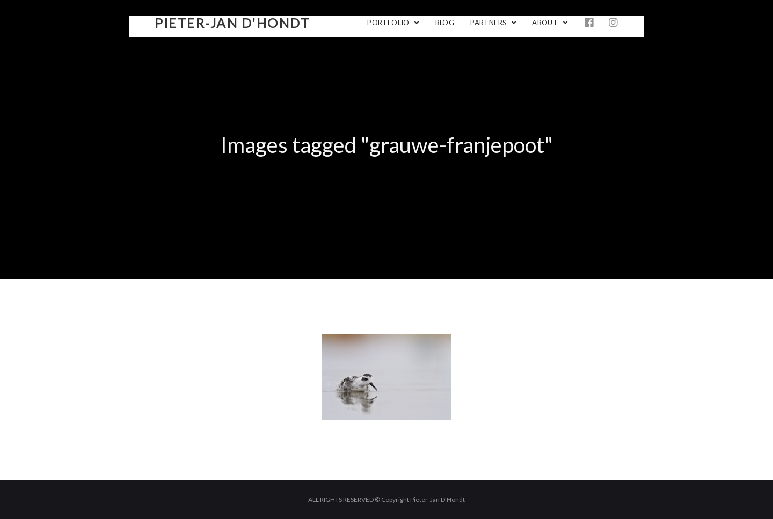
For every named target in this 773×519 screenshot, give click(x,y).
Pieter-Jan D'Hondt (232, 22)
